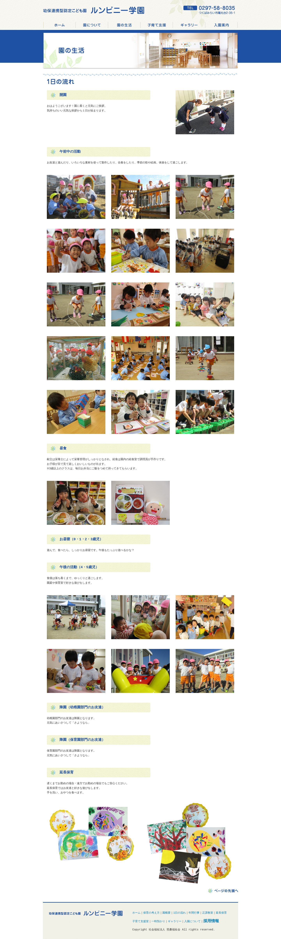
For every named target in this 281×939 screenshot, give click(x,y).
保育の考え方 (151, 913)
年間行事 (194, 913)
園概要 (166, 913)
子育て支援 (156, 25)
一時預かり (158, 922)
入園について (192, 922)
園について (92, 25)
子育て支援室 (140, 922)
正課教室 (207, 913)
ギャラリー (189, 25)
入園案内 (221, 25)
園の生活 (124, 25)
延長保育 (221, 913)
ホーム (136, 913)
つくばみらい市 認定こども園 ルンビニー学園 (59, 25)
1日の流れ (179, 913)
